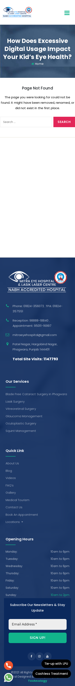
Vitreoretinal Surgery (19, 224)
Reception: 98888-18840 (31, 320)
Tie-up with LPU (56, 664)
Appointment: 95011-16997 (32, 326)
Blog (7, 153)
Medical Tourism (16, 182)
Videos (9, 160)
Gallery (9, 175)
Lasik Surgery (13, 217)
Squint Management (19, 246)
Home (39, 64)
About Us (11, 145)
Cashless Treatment (51, 674)
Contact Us (12, 189)
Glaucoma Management (22, 231)
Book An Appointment (20, 197)
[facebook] (32, 656)
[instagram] (40, 656)
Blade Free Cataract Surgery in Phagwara (35, 209)
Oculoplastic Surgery (19, 239)
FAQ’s (8, 167)
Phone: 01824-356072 (29, 306)
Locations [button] (13, 522)
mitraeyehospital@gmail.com (35, 335)
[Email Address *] (38, 624)
